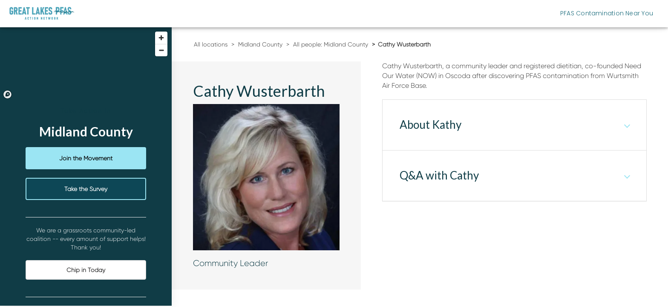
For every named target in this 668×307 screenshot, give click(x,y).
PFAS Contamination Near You (606, 13)
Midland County (260, 44)
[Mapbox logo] (7, 94)
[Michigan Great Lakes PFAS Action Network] (42, 13)
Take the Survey (85, 188)
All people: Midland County (330, 44)
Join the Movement (85, 158)
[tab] (514, 124)
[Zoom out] (161, 50)
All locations (210, 44)
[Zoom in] (161, 38)
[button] (514, 125)
